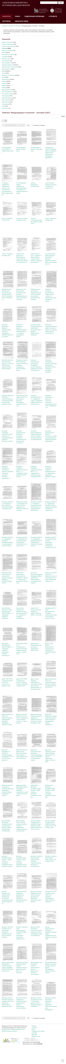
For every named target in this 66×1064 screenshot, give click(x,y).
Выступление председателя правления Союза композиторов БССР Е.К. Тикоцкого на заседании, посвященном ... (21, 613)
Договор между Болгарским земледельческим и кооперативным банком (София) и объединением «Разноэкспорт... (7, 826)
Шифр (3, 71)
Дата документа (6, 69)
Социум (4, 81)
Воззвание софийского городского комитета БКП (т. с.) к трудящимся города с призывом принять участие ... (22, 471)
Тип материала (6, 60)
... (18, 125)
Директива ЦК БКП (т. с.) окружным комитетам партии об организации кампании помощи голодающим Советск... (8, 790)
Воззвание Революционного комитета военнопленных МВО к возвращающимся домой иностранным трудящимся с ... (51, 436)
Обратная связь (21, 21)
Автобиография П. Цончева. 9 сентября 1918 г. (36, 149)
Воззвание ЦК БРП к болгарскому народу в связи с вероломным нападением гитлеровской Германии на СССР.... (51, 542)
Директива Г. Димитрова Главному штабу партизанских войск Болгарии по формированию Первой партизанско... (51, 719)
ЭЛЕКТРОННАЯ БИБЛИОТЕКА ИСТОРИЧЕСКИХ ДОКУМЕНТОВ (16, 4)
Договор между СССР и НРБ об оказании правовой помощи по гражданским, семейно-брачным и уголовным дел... (21, 826)
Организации (5, 79)
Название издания (7, 98)
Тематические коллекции (8, 46)
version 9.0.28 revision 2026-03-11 (31, 1039)
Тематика (17, 26)
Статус (4, 83)
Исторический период (8, 44)
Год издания (5, 104)
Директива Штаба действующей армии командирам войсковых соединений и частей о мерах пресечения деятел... (22, 790)
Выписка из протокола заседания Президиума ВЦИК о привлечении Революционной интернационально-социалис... (36, 578)
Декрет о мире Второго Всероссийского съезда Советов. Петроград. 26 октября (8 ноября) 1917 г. (50, 648)
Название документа (7, 65)
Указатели (6, 16)
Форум (3, 87)
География (5, 56)
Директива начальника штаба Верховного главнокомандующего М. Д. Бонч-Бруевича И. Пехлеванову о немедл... (36, 755)
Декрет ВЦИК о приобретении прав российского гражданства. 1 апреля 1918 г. (36, 647)
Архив (3, 73)
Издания (4, 85)
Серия (3, 106)
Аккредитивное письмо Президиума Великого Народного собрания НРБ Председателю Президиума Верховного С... (50, 152)
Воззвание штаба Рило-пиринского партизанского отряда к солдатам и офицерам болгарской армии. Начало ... (7, 578)
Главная (4, 26)
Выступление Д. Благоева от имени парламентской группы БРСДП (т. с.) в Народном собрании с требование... (7, 613)
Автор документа (6, 62)
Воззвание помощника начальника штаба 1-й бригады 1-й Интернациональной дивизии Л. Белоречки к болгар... (7, 436)
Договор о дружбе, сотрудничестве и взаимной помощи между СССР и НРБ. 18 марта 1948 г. (50, 824)
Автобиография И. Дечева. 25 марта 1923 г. (21, 149)
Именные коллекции (7, 50)
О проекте (53, 16)
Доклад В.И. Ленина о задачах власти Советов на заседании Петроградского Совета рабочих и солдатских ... (50, 896)
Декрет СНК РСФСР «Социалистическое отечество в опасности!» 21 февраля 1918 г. (7, 682)
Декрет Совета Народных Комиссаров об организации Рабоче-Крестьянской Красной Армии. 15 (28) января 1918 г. (36, 684)
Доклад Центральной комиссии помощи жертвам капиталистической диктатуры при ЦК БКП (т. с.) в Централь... (22, 967)
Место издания (6, 100)
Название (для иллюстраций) (10, 67)
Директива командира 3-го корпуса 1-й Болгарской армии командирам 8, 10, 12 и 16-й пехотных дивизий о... (7, 755)
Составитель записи (7, 93)
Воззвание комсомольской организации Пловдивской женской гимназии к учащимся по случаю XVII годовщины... (36, 365)
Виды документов (6, 89)
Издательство (5, 102)
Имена (3, 52)
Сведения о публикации (8, 75)
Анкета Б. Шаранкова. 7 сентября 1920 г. (35, 184)
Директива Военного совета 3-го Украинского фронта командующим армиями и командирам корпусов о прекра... (7, 719)
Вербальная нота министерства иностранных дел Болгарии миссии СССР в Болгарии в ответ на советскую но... (7, 294)
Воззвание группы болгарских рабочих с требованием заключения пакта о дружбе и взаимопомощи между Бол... (36, 330)
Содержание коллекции (34, 16)
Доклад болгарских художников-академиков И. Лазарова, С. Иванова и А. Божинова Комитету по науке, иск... (21, 896)
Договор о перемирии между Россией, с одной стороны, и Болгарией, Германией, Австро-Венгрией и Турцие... (7, 861)
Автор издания (6, 95)
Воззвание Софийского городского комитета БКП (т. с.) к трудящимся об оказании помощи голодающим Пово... (36, 471)
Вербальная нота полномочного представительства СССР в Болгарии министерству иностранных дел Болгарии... (36, 294)
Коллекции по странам (8, 54)
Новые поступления (7, 42)
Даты (3, 77)
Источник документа (7, 91)
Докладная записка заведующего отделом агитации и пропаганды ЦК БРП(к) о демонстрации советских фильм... (21, 1003)
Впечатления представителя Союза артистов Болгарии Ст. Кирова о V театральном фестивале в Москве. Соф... (22, 578)
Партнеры (6, 21)
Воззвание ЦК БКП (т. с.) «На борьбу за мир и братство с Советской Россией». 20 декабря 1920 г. (7, 505)
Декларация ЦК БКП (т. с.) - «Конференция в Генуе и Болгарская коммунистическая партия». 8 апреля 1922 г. (21, 648)
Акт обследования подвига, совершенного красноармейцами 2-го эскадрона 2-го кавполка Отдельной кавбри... (22, 188)
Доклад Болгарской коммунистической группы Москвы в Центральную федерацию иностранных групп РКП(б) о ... (36, 896)
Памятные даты (6, 58)
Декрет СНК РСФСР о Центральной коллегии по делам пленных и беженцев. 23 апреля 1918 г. (22, 682)
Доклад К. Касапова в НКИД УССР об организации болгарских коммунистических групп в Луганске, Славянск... (7, 932)
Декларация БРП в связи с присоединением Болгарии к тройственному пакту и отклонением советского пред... (51, 613)
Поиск (17, 16)
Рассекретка (5, 108)
